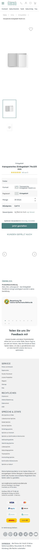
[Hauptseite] (12, 3)
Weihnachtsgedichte (7, 439)
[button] (31, 29)
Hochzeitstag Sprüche (8, 457)
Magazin (4, 381)
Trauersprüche (6, 454)
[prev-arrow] (4, 259)
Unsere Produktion (7, 377)
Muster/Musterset (7, 374)
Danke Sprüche (6, 422)
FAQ (3, 388)
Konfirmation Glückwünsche (10, 461)
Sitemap (4, 384)
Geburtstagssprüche (7, 450)
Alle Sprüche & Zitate (8, 415)
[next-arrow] (34, 259)
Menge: (5, 200)
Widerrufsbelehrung (7, 399)
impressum (6, 543)
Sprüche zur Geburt (7, 464)
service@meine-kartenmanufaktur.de (14, 483)
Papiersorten (5, 370)
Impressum (5, 396)
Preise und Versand (7, 367)
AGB (3, 407)
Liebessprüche (6, 446)
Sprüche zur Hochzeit (8, 432)
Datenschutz (5, 403)
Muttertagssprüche (7, 429)
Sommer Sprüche (7, 425)
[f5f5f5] (16, 181)
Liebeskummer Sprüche (8, 418)
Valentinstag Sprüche (8, 443)
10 (9, 323)
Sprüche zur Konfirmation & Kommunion (13, 436)
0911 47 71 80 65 (13, 491)
